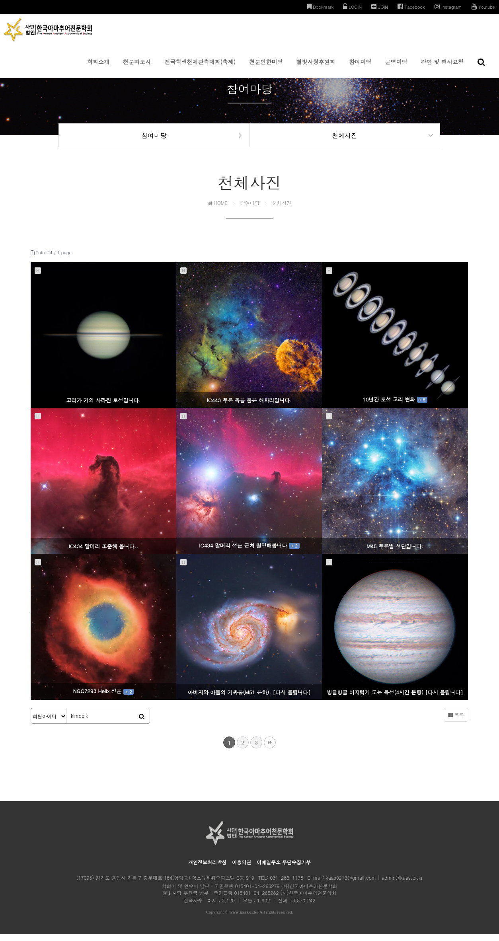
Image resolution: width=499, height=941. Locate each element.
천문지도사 (137, 68)
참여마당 (360, 68)
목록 (456, 721)
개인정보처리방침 (207, 868)
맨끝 (270, 749)
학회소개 (98, 68)
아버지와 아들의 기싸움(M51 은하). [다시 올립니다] (249, 699)
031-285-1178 (286, 884)
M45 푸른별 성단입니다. (394, 553)
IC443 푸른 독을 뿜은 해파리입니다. (249, 407)
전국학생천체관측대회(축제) (200, 68)
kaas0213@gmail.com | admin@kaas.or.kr (374, 884)
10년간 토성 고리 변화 (395, 406)
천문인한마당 (266, 68)
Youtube (483, 6)
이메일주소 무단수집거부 (284, 868)
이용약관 (241, 868)
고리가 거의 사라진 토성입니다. (103, 407)
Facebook (411, 6)
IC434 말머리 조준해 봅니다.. (103, 553)
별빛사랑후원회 (315, 68)
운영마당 (396, 68)
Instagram (448, 6)
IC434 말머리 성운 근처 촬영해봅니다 (249, 552)
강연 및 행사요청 (442, 68)
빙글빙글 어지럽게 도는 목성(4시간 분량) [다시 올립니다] (395, 699)
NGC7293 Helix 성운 (103, 698)
